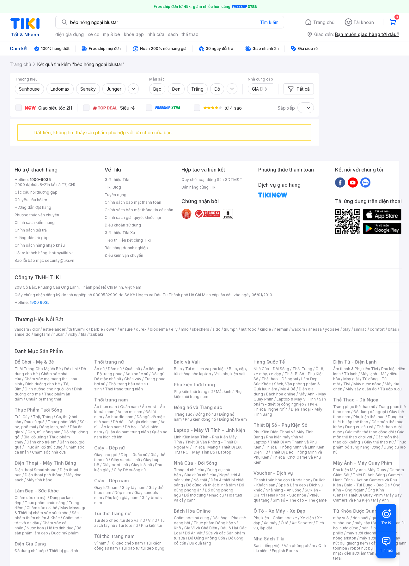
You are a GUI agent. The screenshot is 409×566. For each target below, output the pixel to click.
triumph (231, 329)
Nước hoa (35, 528)
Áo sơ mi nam (130, 411)
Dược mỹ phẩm (65, 533)
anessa (315, 329)
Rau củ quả (34, 421)
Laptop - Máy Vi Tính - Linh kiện (209, 430)
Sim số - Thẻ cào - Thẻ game (300, 500)
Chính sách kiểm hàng (35, 222)
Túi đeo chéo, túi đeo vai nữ (119, 520)
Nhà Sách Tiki (268, 538)
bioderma (159, 329)
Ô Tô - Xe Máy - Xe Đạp (279, 511)
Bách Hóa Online (192, 511)
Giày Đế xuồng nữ (130, 469)
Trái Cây (22, 416)
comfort (377, 329)
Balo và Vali (187, 361)
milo (185, 329)
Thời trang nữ (109, 361)
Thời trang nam (111, 399)
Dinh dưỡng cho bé (42, 384)
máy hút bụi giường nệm (366, 540)
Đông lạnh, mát (53, 426)
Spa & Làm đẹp (292, 485)
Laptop (224, 452)
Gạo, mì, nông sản (43, 432)
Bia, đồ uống (35, 437)
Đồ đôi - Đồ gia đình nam (135, 421)
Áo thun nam (105, 406)
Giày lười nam (106, 487)
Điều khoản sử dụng (123, 225)
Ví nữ (152, 520)
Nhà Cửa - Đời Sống (195, 463)
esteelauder (54, 329)
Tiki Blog (113, 187)
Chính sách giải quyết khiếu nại (133, 217)
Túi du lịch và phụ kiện (205, 368)
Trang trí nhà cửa (189, 469)
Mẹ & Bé (288, 389)
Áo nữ (99, 368)
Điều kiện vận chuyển (124, 255)
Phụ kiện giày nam (121, 497)
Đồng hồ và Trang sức (198, 407)
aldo (216, 329)
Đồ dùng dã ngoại (369, 411)
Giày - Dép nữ (109, 447)
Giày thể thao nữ (379, 442)
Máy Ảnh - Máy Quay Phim (362, 463)
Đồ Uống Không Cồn (206, 538)
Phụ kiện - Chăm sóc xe (275, 517)
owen (111, 329)
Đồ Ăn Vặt (194, 533)
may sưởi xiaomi (361, 533)
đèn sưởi (360, 517)
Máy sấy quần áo (361, 389)
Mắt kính (223, 391)
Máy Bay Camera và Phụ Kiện (367, 498)
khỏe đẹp (134, 34)
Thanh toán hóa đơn (271, 480)
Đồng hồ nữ (205, 414)
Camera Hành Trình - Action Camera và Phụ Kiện (368, 480)
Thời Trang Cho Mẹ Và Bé (38, 368)
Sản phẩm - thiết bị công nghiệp (289, 401)
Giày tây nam (133, 487)
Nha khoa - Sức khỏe (287, 495)
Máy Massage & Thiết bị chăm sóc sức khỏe (51, 510)
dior (36, 329)
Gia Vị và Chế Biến (200, 528)
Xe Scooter (302, 523)
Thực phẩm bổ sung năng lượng (369, 444)
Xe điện (307, 517)
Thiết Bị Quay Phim (365, 495)
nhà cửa (156, 34)
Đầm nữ (115, 368)
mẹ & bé (111, 34)
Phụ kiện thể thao (369, 416)
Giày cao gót (106, 454)
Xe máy (271, 523)
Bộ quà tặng (200, 543)
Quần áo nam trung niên (127, 432)
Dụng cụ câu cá (359, 426)
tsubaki (96, 334)
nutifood (249, 329)
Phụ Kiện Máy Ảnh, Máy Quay (359, 469)
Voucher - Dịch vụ (273, 473)
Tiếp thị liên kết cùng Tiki (128, 240)
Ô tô (285, 523)
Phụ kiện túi (151, 525)
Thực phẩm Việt (62, 421)
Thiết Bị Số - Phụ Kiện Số (280, 425)
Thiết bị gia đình (63, 550)
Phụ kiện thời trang (194, 384)
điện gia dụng (69, 34)
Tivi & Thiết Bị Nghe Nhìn (285, 407)
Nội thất (200, 480)
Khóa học (301, 480)
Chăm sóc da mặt (31, 497)
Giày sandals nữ (125, 459)
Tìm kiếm (269, 22)
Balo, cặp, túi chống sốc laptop (210, 371)
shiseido (23, 334)
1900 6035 (40, 302)
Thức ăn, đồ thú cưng (44, 447)
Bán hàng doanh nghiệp (126, 247)
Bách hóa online (281, 394)
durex (141, 329)
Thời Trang (302, 368)
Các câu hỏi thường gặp (36, 192)
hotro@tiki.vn (61, 252)
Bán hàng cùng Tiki (199, 187)
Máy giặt (351, 378)
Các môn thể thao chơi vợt (368, 434)
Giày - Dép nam (111, 480)
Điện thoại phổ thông (44, 475)
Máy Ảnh (381, 500)
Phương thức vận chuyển (37, 215)
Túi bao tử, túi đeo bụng (142, 548)
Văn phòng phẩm (299, 545)
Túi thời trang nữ (112, 513)
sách (173, 34)
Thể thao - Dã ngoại (279, 378)
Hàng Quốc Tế (269, 361)
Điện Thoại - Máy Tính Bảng (45, 463)
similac (360, 329)
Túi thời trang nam (114, 536)
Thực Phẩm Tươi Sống (38, 409)
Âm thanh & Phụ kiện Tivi (355, 368)
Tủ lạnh (350, 373)
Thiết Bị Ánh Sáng (369, 475)
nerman (281, 329)
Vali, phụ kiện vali (229, 373)
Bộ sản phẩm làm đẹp (48, 530)
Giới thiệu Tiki (117, 179)
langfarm (42, 334)
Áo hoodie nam (119, 416)
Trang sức (183, 414)
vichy (72, 334)
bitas (392, 329)
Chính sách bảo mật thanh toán (133, 202)
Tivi (346, 384)
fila (83, 334)
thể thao (190, 34)
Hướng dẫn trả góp (32, 237)
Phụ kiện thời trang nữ (193, 391)
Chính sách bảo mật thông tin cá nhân (139, 210)
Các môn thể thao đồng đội (369, 432)
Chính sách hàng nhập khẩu (40, 245)
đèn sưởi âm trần (359, 553)
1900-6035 (40, 179)
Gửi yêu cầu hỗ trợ (31, 199)
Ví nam (100, 543)
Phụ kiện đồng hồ (200, 419)
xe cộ (93, 34)
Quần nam (129, 406)
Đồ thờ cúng (195, 495)
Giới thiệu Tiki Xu (120, 232)
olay (347, 329)
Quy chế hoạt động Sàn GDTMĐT (211, 179)
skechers (200, 329)
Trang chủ (323, 22)
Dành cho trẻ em (42, 442)
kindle (265, 329)
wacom (298, 329)
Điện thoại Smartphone (36, 469)
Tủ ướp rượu (391, 389)
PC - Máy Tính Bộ (199, 452)
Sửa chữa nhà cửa (200, 475)
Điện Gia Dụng (30, 543)
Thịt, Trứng (43, 416)
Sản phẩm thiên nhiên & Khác (47, 515)
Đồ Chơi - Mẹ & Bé (34, 361)
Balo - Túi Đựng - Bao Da (367, 485)
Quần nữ (132, 368)
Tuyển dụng (115, 194)
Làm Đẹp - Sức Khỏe (37, 490)
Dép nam (122, 492)
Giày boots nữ (115, 464)
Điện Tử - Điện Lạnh (355, 361)
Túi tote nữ (128, 525)
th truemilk (78, 329)
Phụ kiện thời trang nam (207, 394)
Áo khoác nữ (136, 373)
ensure (126, 329)
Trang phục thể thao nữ (354, 406)
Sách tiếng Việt (267, 545)
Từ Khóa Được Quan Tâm (360, 511)
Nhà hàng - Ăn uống (284, 490)
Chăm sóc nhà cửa (49, 452)
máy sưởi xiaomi (374, 538)
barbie (97, 329)
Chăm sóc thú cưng (191, 517)
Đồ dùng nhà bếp (30, 550)
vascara (22, 329)
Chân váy (132, 378)
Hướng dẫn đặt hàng (33, 207)
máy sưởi (341, 517)
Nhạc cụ (216, 495)
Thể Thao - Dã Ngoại (356, 399)
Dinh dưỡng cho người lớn (48, 389)
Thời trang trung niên (124, 389)
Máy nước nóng (367, 384)
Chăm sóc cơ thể (42, 507)
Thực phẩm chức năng (45, 502)
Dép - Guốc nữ (134, 454)
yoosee (332, 329)
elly (174, 329)
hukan (58, 334)
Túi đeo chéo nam (126, 543)
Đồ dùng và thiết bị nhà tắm (211, 485)
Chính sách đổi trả (31, 230)
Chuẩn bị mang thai (43, 399)
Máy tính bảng (39, 480)
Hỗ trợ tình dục (60, 528)
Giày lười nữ (141, 464)
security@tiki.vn (59, 260)
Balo (178, 368)
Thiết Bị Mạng (205, 447)
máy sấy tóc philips (372, 523)
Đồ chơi (71, 368)
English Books (285, 550)
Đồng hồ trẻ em (233, 419)
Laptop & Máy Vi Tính (296, 399)
